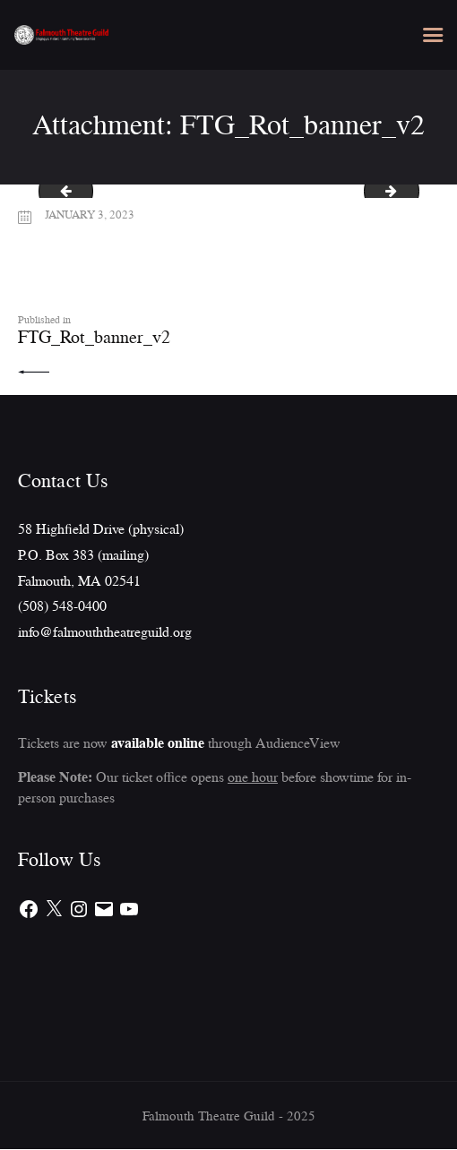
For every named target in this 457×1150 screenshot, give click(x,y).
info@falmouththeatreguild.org (105, 631)
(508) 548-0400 (62, 606)
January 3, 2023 (91, 214)
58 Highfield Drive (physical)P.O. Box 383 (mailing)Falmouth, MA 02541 (101, 554)
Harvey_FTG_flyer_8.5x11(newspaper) (60, 191)
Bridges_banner (412, 191)
